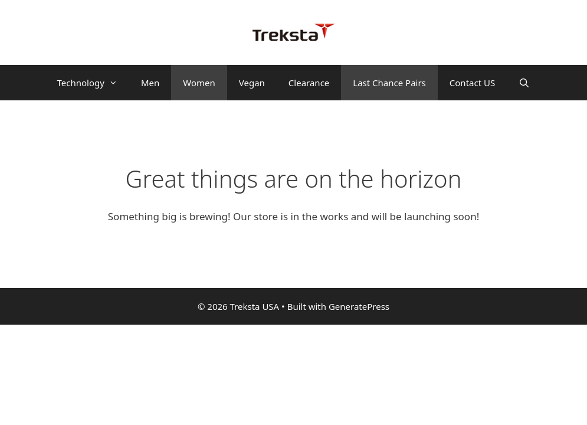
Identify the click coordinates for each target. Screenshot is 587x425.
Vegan (252, 83)
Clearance (308, 83)
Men (150, 83)
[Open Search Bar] (524, 82)
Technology (93, 82)
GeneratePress (359, 306)
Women (199, 83)
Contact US (472, 83)
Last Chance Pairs (389, 83)
